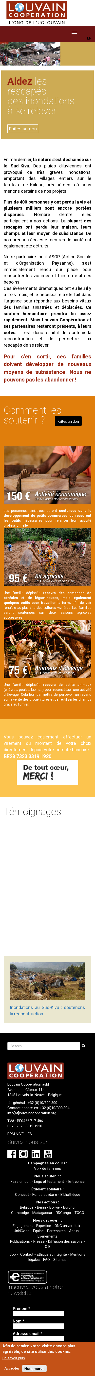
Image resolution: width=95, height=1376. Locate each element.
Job (13, 1254)
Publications (20, 1241)
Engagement (23, 1226)
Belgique (27, 1207)
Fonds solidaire (44, 1194)
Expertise (43, 1226)
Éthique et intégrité (52, 1254)
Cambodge (20, 1213)
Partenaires (56, 1231)
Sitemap (60, 1259)
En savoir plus (13, 1358)
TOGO (79, 1213)
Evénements (47, 1236)
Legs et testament (49, 1181)
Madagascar (42, 1213)
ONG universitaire (68, 1226)
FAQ (46, 1259)
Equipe (38, 1231)
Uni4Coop (22, 1231)
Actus (74, 1231)
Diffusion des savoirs (65, 1241)
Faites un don (23, 129)
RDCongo (63, 1213)
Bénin (41, 1207)
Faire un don (21, 1181)
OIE (47, 1246)
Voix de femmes (47, 1168)
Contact (26, 1254)
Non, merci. (34, 1368)
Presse (39, 1241)
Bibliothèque (70, 1194)
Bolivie (54, 1207)
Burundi (69, 1207)
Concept (22, 1194)
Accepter (11, 1368)
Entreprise (76, 1181)
